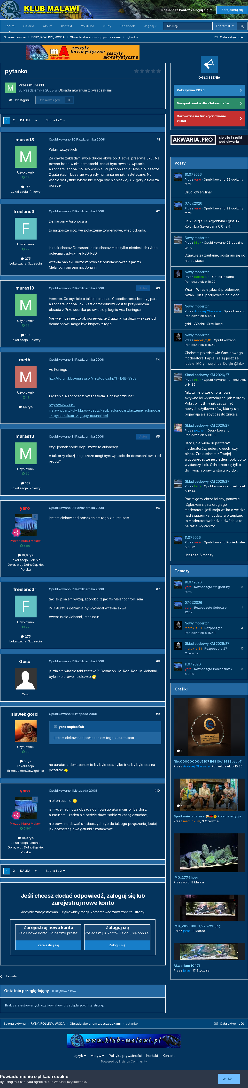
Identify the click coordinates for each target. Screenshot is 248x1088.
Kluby (107, 26)
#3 (158, 288)
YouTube (87, 26)
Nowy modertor (197, 238)
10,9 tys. (26, 555)
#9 (158, 714)
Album (47, 26)
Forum (10, 28)
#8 (158, 661)
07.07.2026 (193, 203)
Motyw (97, 1056)
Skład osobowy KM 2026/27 (207, 375)
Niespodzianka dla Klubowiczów (203, 103)
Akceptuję (232, 1079)
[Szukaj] (187, 26)
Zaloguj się (117, 945)
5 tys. (26, 761)
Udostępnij (19, 100)
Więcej (150, 26)
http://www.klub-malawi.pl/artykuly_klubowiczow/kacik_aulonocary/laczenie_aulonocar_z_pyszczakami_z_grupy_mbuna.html (104, 410)
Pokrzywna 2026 (191, 90)
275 (26, 258)
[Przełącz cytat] (56, 727)
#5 (158, 436)
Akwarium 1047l (187, 965)
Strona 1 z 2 (55, 120)
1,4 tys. (26, 407)
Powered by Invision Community (124, 1061)
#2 (158, 211)
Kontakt (66, 26)
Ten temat (223, 26)
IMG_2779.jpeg (186, 877)
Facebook (127, 26)
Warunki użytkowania (70, 1082)
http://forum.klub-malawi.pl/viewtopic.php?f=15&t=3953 (92, 378)
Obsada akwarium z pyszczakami (85, 90)
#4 (158, 359)
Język (79, 1056)
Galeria (28, 26)
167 (25, 187)
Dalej (25, 120)
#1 (158, 139)
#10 (157, 790)
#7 (158, 589)
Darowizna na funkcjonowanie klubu (201, 118)
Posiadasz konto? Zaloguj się (186, 10)
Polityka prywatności (125, 1056)
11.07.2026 (193, 538)
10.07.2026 (193, 174)
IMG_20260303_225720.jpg (197, 926)
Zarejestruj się (232, 10)
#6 (158, 508)
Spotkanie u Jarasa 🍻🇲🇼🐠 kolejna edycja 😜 (210, 816)
